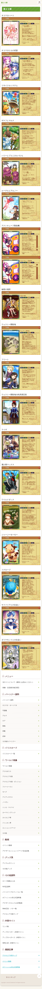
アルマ (4, 715)
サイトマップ (10, 977)
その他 (4, 833)
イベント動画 (7, 845)
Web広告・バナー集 (9, 908)
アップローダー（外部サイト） (13, 932)
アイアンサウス (7, 797)
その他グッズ (7, 869)
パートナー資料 (7, 700)
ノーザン (5, 802)
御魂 (3, 726)
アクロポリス (6, 771)
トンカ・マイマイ (8, 807)
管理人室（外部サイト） (11, 943)
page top (39, 976)
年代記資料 (6, 886)
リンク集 (5, 926)
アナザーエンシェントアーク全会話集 (15, 851)
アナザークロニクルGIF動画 (12, 903)
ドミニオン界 (6, 823)
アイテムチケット (8, 863)
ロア (3, 721)
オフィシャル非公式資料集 (11, 897)
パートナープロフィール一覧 (12, 892)
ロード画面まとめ (8, 881)
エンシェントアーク (9, 828)
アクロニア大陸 (7, 776)
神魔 (3, 731)
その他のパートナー (9, 741)
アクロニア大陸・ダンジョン (11, 781)
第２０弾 (4, 3)
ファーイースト (7, 787)
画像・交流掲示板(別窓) (10, 687)
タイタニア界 (6, 817)
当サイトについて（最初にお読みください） (18, 682)
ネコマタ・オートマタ (9, 705)
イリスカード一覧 (8, 754)
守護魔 (4, 710)
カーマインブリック (9, 812)
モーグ (4, 792)
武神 (3, 736)
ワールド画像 (7, 766)
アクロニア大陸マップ (10, 914)
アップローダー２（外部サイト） (14, 937)
